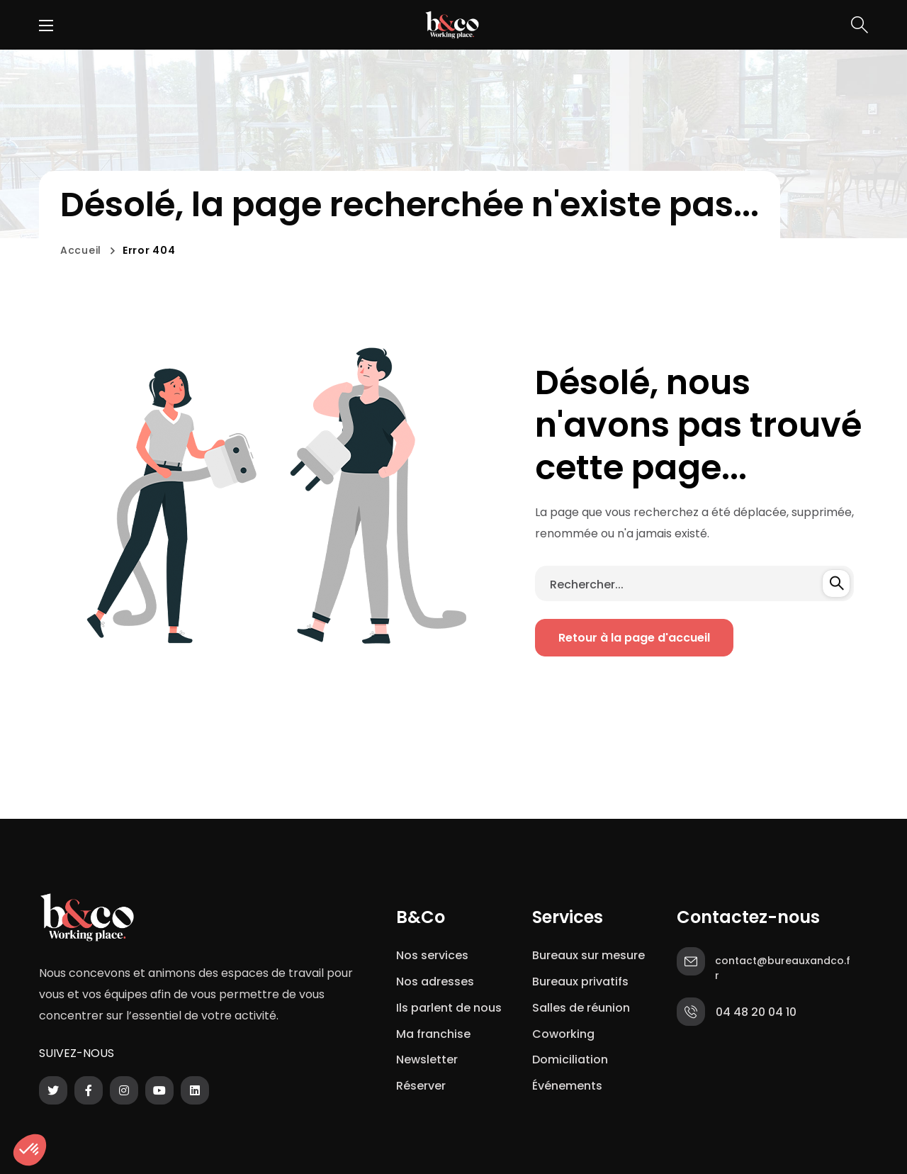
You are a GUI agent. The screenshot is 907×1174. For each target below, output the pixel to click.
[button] (859, 25)
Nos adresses (435, 981)
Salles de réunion (581, 1008)
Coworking (563, 1034)
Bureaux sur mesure (588, 955)
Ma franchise (434, 1034)
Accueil (80, 250)
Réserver (421, 1086)
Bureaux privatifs (580, 981)
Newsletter (429, 1059)
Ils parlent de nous (449, 1008)
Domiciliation (570, 1059)
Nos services (432, 955)
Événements (567, 1086)
